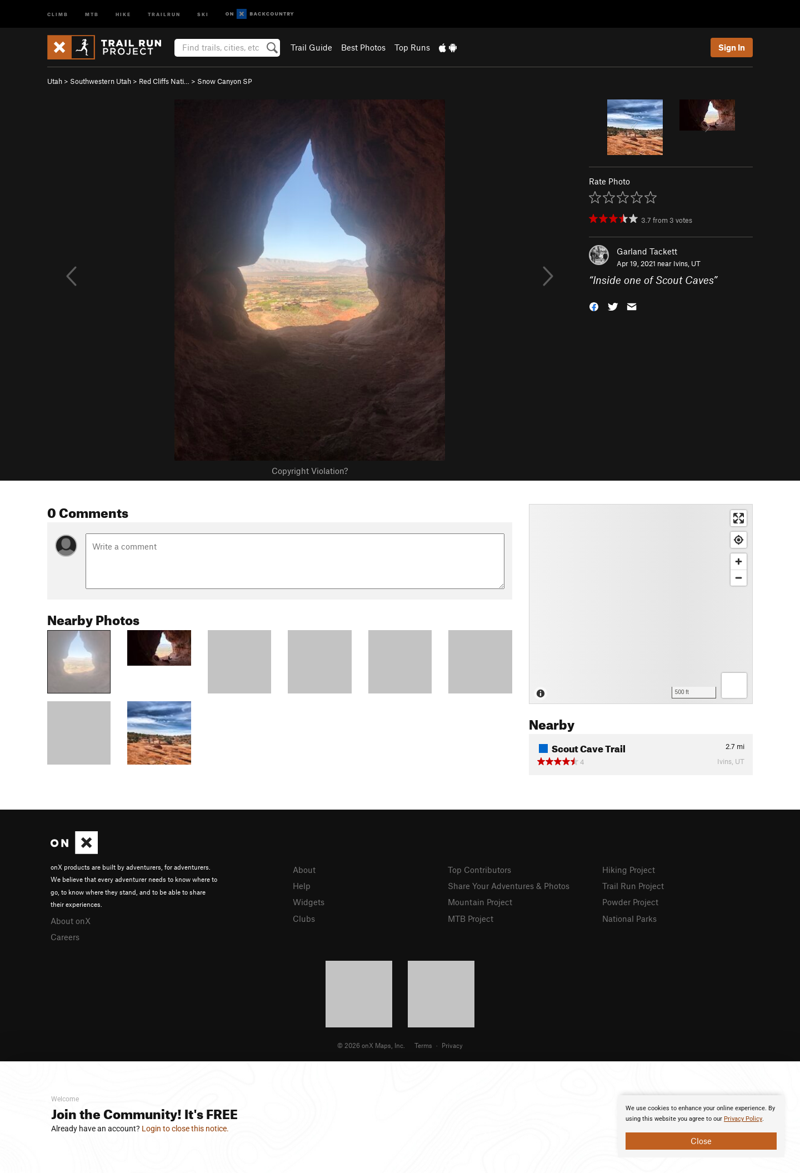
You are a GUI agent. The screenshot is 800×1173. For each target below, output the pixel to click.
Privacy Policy (743, 1118)
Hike (123, 13)
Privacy (452, 1045)
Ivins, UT (687, 263)
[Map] (640, 604)
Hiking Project (628, 870)
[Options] (734, 685)
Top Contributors (479, 870)
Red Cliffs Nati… (164, 81)
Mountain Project (480, 902)
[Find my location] (739, 540)
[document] (701, 1126)
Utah (54, 81)
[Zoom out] (739, 578)
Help (302, 886)
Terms (423, 1045)
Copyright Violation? (310, 471)
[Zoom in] (739, 561)
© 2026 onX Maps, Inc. (371, 1045)
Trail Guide (311, 47)
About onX (71, 921)
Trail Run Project (633, 886)
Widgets (308, 902)
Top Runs (412, 47)
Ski (203, 13)
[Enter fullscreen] (739, 518)
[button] (594, 306)
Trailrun (164, 13)
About (304, 870)
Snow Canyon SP (224, 81)
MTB (92, 13)
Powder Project (630, 902)
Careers (65, 937)
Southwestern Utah (100, 81)
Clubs (304, 919)
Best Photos (363, 47)
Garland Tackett (647, 251)
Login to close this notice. (185, 1128)
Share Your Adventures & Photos (508, 886)
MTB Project (470, 919)
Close (701, 1141)
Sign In (731, 47)
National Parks (629, 919)
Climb (57, 13)
